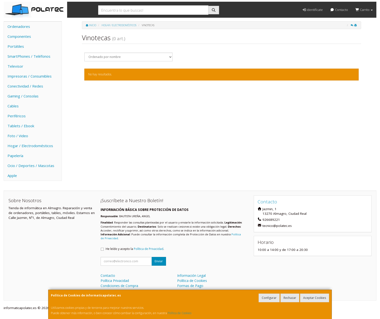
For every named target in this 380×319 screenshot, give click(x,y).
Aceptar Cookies (314, 298)
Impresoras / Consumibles (30, 76)
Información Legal (191, 275)
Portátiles (16, 46)
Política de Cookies (179, 313)
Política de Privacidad (148, 249)
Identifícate (312, 10)
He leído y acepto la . (135, 249)
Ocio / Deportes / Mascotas (31, 165)
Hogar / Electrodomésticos (30, 145)
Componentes (19, 36)
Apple (12, 175)
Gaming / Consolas (23, 96)
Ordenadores (19, 26)
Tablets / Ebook (21, 125)
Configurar (269, 298)
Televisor (15, 66)
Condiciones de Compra (119, 285)
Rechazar (290, 298)
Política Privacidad (115, 280)
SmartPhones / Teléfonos (29, 56)
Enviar (159, 261)
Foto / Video (18, 135)
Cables (13, 106)
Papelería (15, 155)
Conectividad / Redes (25, 86)
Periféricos (17, 115)
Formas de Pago (190, 285)
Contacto (339, 10)
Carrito (364, 10)
